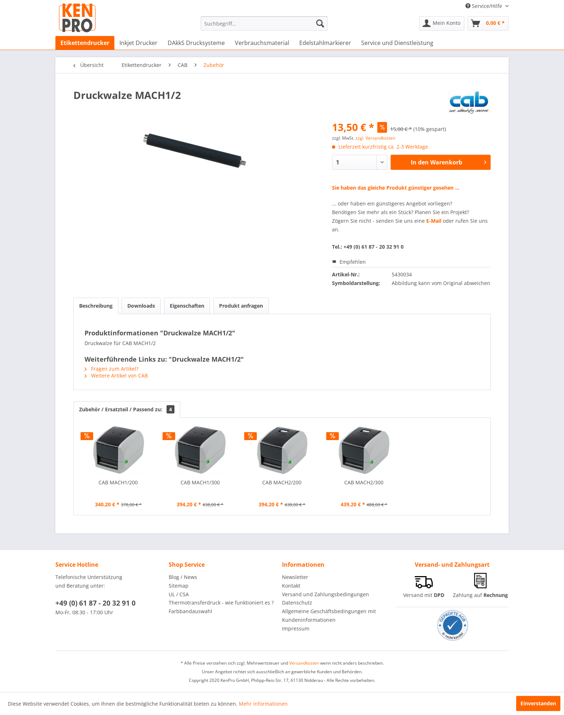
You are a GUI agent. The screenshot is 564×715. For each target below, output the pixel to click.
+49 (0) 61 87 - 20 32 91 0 (95, 603)
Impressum (295, 628)
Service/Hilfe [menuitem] (484, 6)
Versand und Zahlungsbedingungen (325, 594)
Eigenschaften (187, 305)
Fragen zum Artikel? (111, 368)
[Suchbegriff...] (264, 23)
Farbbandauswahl (190, 611)
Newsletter (295, 577)
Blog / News (183, 577)
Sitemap (178, 585)
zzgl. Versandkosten (375, 138)
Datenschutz (297, 602)
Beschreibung (96, 305)
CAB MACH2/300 (363, 482)
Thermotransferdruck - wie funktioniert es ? (221, 602)
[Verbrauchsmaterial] (262, 43)
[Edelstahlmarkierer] (325, 43)
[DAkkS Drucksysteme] (196, 43)
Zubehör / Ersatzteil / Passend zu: (126, 409)
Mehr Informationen (263, 703)
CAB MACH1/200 (118, 482)
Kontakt (291, 585)
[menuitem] (264, 23)
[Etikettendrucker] (84, 43)
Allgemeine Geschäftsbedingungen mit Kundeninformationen (329, 615)
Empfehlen (349, 261)
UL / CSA (179, 594)
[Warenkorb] (488, 23)
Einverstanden (538, 703)
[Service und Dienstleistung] (397, 43)
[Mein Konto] (441, 23)
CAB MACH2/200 (281, 482)
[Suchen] (320, 23)
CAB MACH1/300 (200, 482)
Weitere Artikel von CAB (116, 375)
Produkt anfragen (241, 305)
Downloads (141, 305)
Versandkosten (304, 663)
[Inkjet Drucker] (138, 43)
